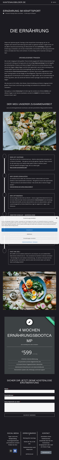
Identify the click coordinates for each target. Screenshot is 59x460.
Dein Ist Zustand (16, 157)
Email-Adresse (9, 395)
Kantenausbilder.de (14, 2)
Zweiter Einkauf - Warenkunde (22, 215)
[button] (56, 218)
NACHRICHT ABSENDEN (30, 415)
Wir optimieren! (16, 196)
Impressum (35, 242)
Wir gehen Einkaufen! (19, 176)
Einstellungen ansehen (29, 238)
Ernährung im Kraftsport (30, 13)
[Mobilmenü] (53, 2)
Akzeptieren (29, 230)
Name (6, 389)
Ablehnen (29, 234)
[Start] (3, 13)
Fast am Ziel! (15, 251)
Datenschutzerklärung (27, 242)
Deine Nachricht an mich (12, 402)
